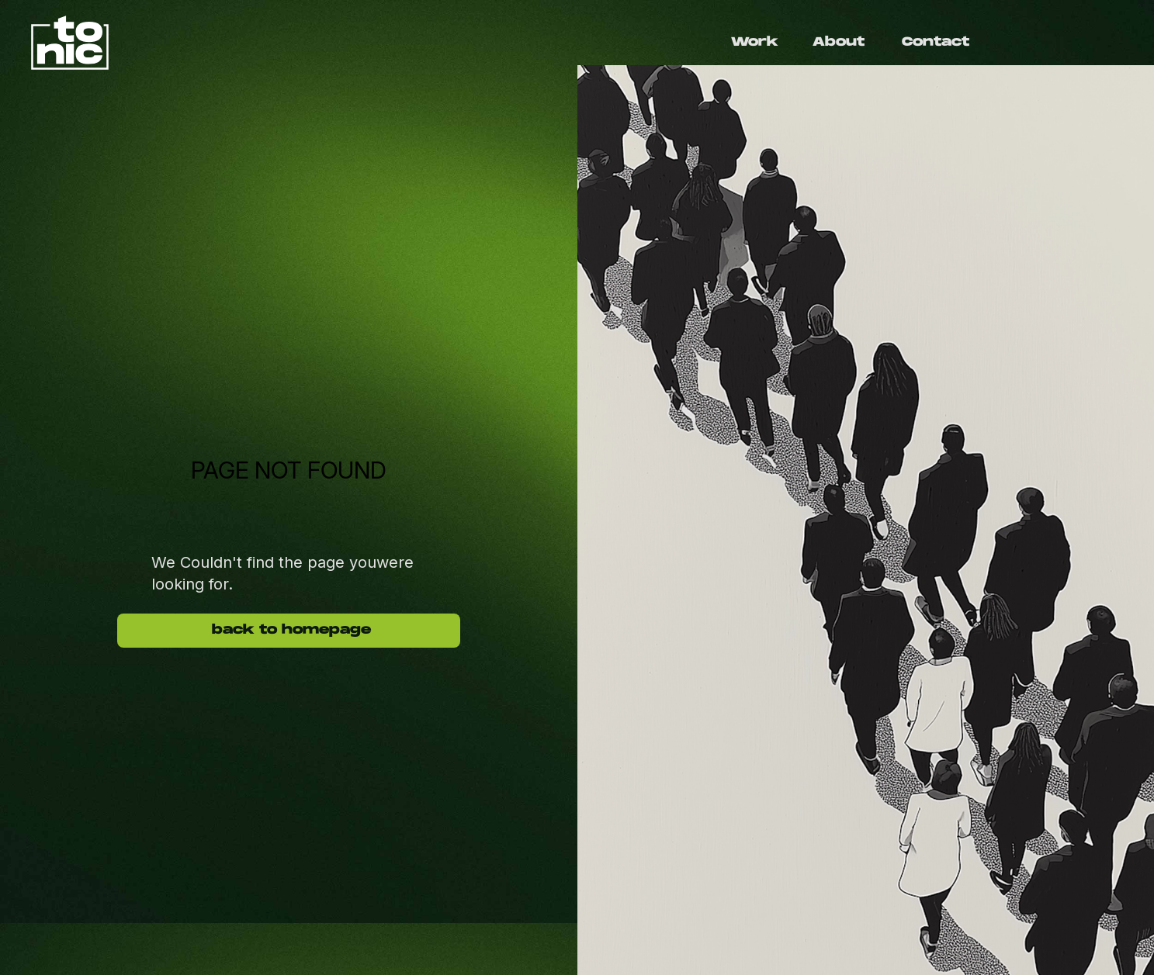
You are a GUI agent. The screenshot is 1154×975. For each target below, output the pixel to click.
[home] (304, 43)
